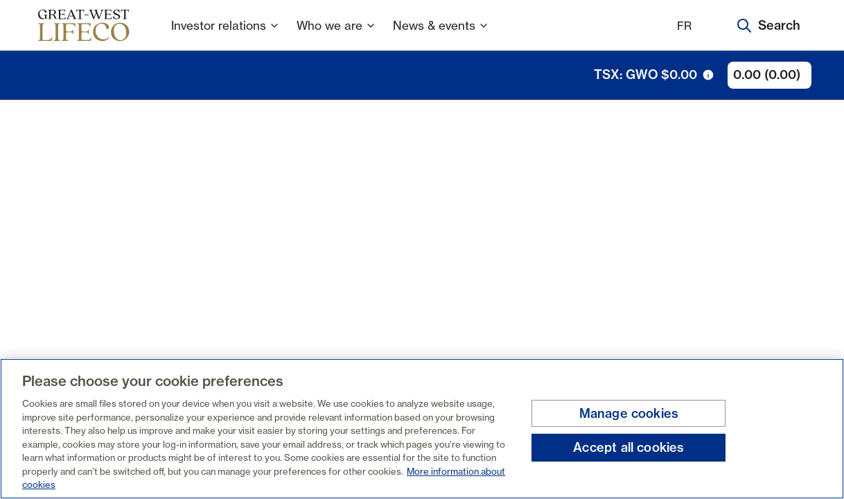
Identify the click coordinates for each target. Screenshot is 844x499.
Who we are (336, 34)
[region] (422, 428)
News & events (441, 34)
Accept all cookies (628, 447)
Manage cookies (629, 413)
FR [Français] (684, 26)
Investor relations (225, 34)
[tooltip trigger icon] (708, 75)
